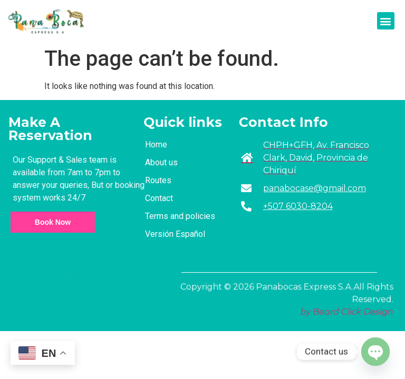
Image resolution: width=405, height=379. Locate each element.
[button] (385, 20)
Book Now (53, 222)
